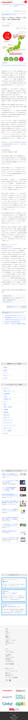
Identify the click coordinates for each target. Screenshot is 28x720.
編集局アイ (7, 636)
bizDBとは (7, 633)
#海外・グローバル (7, 428)
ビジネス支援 (8, 654)
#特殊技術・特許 (7, 399)
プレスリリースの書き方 (11, 593)
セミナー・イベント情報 (10, 657)
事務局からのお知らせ (14, 717)
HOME (6, 628)
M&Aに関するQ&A (9, 660)
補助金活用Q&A (8, 658)
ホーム (2, 11)
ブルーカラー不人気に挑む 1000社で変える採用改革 (10, 481)
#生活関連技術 (6, 393)
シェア (9, 23)
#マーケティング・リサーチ (9, 425)
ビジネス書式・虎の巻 (9, 661)
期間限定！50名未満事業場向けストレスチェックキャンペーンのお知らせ (10, 475)
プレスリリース (9, 11)
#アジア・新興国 (7, 430)
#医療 (4, 404)
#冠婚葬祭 (5, 409)
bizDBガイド (8, 632)
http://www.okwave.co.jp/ (6, 246)
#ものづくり (6, 388)
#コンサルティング (7, 422)
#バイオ (5, 401)
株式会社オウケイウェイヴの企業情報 (17, 306)
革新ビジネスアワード (9, 668)
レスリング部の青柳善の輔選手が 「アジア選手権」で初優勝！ (9, 488)
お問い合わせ (14, 719)
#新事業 (5, 367)
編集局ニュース (8, 637)
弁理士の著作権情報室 (9, 663)
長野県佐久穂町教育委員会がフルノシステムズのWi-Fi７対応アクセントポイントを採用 (10, 495)
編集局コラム (8, 641)
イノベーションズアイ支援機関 (11, 677)
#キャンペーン (6, 375)
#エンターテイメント (8, 420)
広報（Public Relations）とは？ (12, 606)
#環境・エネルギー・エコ (9, 391)
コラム (6, 648)
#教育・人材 (6, 417)
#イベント (5, 372)
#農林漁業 (5, 412)
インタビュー (8, 638)
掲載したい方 (8, 673)
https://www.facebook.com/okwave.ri (18, 142)
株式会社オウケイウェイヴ (10, 14)
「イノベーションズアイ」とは (11, 670)
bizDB (6, 581)
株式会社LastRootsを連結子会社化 (12, 321)
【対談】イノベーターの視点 (10, 640)
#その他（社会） (23, 28)
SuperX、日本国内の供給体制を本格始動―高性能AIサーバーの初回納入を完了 (10, 518)
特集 (6, 644)
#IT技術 (17, 28)
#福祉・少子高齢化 (7, 407)
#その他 (5, 378)
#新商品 (5, 370)
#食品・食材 (6, 415)
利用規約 (14, 715)
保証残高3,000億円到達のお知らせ (9, 531)
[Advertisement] (14, 342)
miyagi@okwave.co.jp (10, 299)
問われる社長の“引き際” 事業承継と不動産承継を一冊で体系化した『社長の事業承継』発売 (10, 502)
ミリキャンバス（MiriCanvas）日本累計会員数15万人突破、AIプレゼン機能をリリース (10, 538)
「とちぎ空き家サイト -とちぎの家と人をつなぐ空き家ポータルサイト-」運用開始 (10, 525)
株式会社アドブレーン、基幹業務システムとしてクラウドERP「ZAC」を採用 (10, 510)
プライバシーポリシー (14, 713)
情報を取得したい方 (9, 675)
